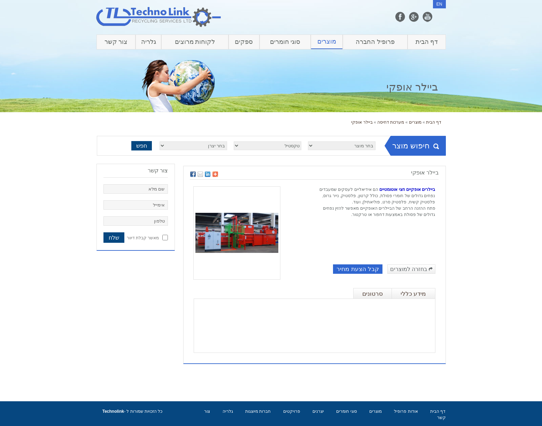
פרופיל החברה (375, 41)
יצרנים (318, 411)
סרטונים (372, 294)
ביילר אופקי (361, 122)
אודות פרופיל (406, 411)
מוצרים (326, 41)
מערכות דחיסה (390, 122)
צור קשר (116, 41)
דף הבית (427, 41)
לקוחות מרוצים (195, 41)
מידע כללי (413, 294)
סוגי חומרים (285, 41)
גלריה (148, 41)
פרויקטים (291, 411)
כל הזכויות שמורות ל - (132, 411)
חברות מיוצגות (258, 411)
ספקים (244, 41)
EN (439, 4)
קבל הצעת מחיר (357, 269)
